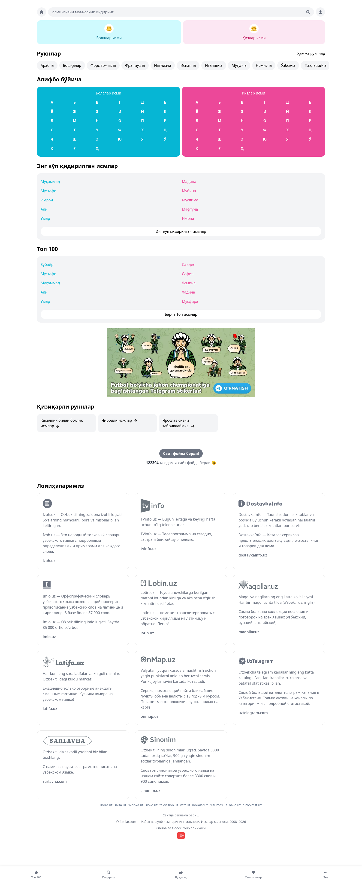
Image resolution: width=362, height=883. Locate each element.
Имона (188, 218)
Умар (45, 218)
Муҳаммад (50, 181)
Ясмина (189, 283)
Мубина (189, 190)
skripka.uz (136, 805)
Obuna (161, 828)
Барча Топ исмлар (181, 314)
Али (44, 209)
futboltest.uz (252, 805)
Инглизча (162, 65)
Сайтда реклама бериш (181, 815)
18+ (181, 835)
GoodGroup (181, 828)
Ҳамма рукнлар (311, 53)
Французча (135, 65)
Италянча (213, 65)
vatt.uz (185, 805)
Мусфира (190, 301)
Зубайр (47, 264)
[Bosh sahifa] (41, 12)
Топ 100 (47, 249)
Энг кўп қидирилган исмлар (77, 166)
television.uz (169, 805)
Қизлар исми (253, 93)
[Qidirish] (308, 12)
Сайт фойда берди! (181, 453)
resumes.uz (218, 805)
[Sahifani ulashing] (320, 12)
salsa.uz (120, 805)
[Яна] (326, 874)
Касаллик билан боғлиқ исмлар (62, 423)
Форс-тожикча (103, 65)
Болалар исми (108, 93)
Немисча (264, 65)
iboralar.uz (200, 805)
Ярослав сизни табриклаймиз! (179, 423)
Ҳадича (188, 292)
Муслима (190, 200)
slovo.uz (151, 805)
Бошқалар (72, 65)
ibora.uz (106, 805)
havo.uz (235, 805)
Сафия (187, 273)
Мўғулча (239, 65)
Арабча (47, 65)
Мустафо (48, 190)
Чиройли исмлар (120, 420)
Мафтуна (190, 209)
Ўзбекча (288, 65)
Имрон (47, 200)
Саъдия (188, 264)
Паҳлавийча (315, 65)
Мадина (189, 181)
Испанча (188, 65)
